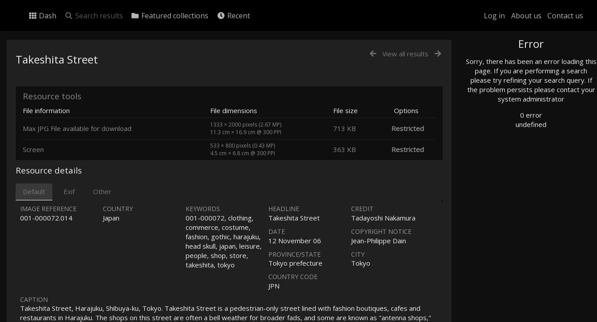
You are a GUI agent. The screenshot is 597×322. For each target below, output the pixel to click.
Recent (233, 16)
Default (34, 191)
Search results (93, 16)
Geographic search (509, 172)
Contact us (565, 16)
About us (526, 16)
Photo (492, 63)
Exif (69, 191)
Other (102, 191)
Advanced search (507, 182)
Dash (42, 16)
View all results (405, 53)
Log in (494, 16)
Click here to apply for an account (523, 317)
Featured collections (169, 16)
